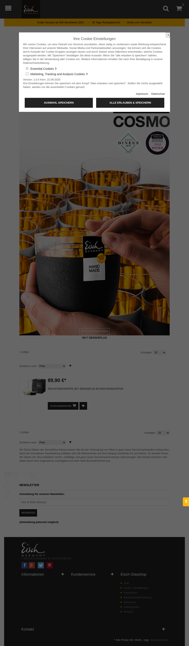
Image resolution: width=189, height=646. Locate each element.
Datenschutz (158, 93)
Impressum (142, 93)
